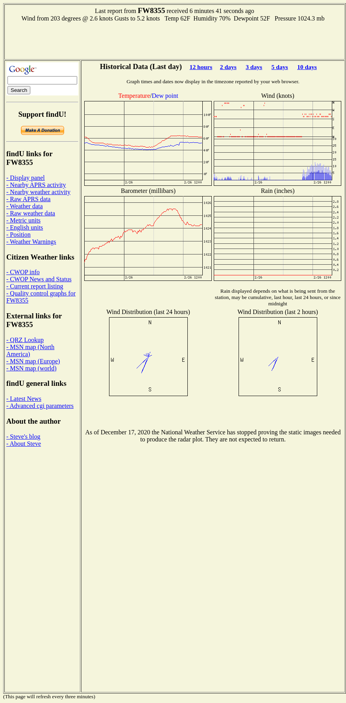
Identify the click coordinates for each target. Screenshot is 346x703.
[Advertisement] (174, 40)
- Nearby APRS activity (36, 184)
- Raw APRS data (28, 199)
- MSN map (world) (31, 368)
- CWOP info (23, 272)
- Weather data (24, 206)
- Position (18, 234)
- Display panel (25, 177)
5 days (280, 67)
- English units (24, 227)
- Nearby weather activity (38, 192)
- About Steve (23, 443)
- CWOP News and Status (39, 279)
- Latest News (23, 398)
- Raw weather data (30, 213)
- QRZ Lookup (25, 340)
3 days (254, 67)
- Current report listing (34, 286)
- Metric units (23, 220)
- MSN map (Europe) (33, 361)
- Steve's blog (23, 436)
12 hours (201, 67)
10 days (307, 67)
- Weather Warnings (31, 241)
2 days (228, 67)
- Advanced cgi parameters (40, 405)
